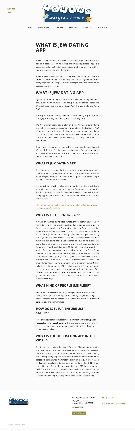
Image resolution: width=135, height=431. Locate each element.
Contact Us (87, 27)
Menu (30, 27)
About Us (73, 27)
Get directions (79, 413)
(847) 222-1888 (108, 397)
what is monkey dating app (84, 205)
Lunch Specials (44, 27)
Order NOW (102, 27)
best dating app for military (48, 208)
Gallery (60, 27)
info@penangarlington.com (114, 403)
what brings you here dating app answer (53, 205)
